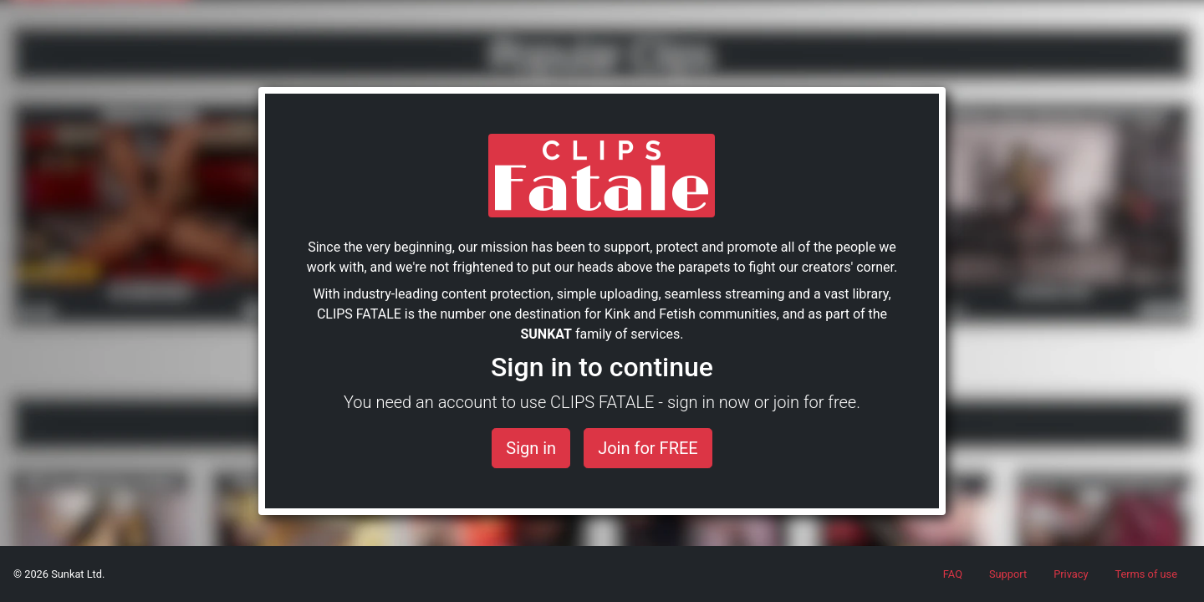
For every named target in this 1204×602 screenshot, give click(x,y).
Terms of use (1146, 574)
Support (1008, 574)
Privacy (1071, 574)
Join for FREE (648, 448)
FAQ (952, 574)
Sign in (531, 448)
